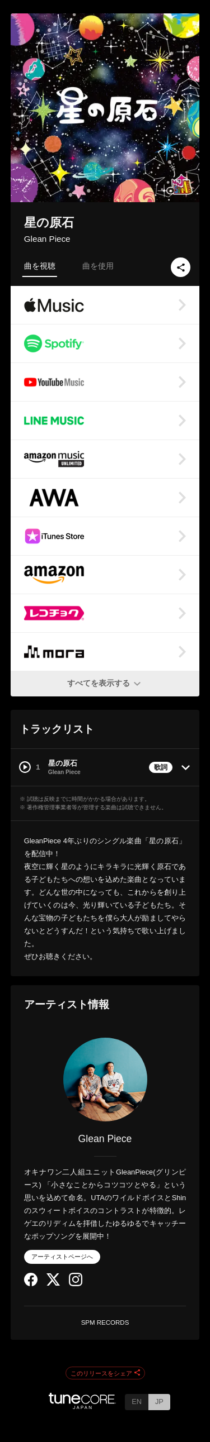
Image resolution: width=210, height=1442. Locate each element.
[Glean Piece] (105, 1079)
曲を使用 (98, 265)
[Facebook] (31, 1283)
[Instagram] (75, 1283)
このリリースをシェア (105, 1373)
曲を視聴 (39, 265)
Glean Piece (47, 238)
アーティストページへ (62, 1256)
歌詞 (160, 767)
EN (137, 1401)
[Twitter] (53, 1283)
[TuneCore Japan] (82, 1406)
